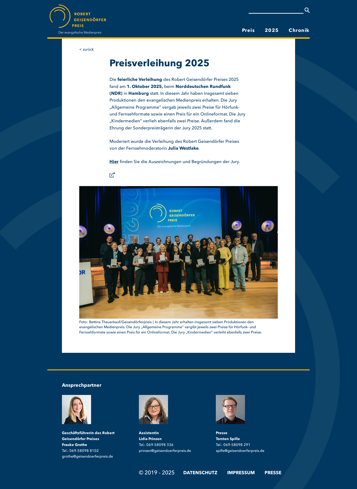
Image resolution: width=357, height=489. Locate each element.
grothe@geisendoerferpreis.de (87, 456)
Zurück (88, 49)
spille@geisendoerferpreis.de (240, 451)
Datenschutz (200, 473)
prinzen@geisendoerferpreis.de (165, 451)
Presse (273, 473)
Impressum (241, 473)
